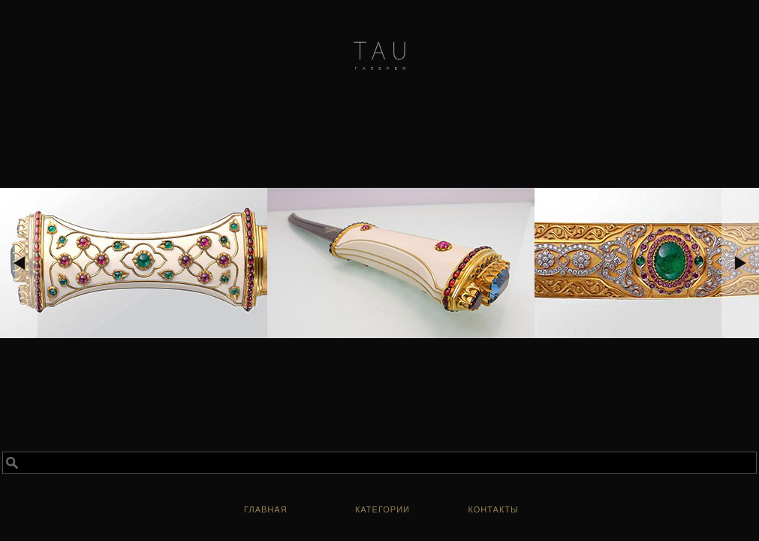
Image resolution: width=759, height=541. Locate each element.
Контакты (493, 509)
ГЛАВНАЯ (266, 509)
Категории (382, 509)
